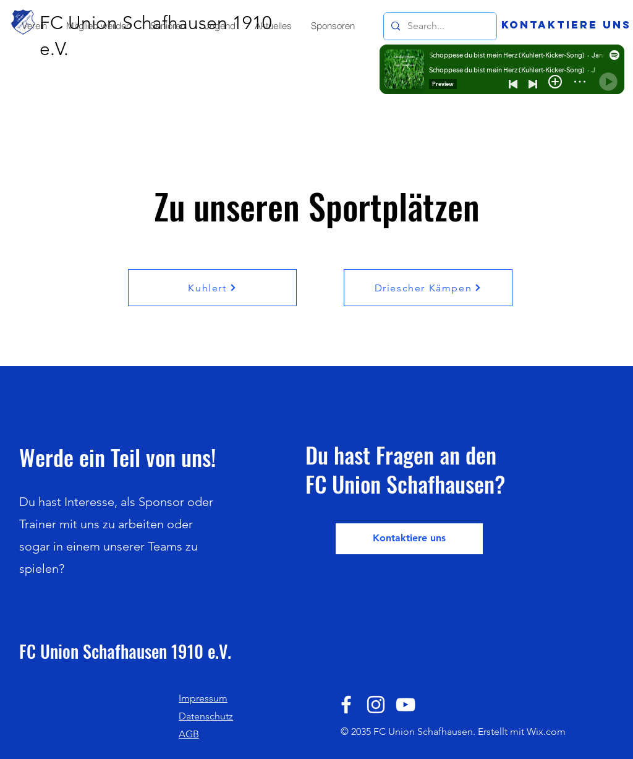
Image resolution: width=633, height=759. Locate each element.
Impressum (203, 698)
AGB (189, 734)
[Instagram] (376, 704)
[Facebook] (346, 704)
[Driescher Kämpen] (428, 287)
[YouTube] (405, 704)
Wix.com (546, 731)
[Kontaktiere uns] (566, 24)
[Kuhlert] (212, 287)
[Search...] (438, 26)
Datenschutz (206, 716)
